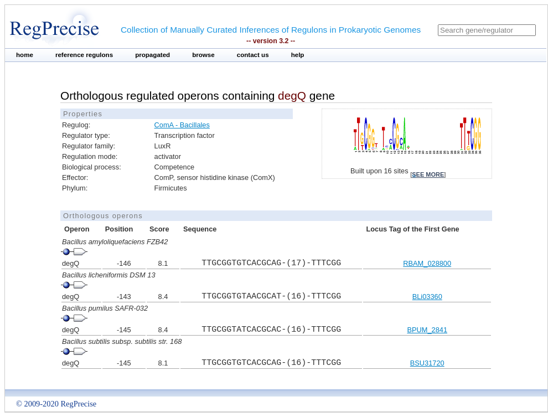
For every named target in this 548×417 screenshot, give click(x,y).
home (24, 55)
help (297, 55)
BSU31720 (427, 363)
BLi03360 (427, 296)
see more (428, 174)
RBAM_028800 (427, 263)
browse (203, 55)
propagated (152, 55)
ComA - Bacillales (182, 125)
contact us (253, 55)
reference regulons (84, 55)
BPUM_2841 (427, 330)
